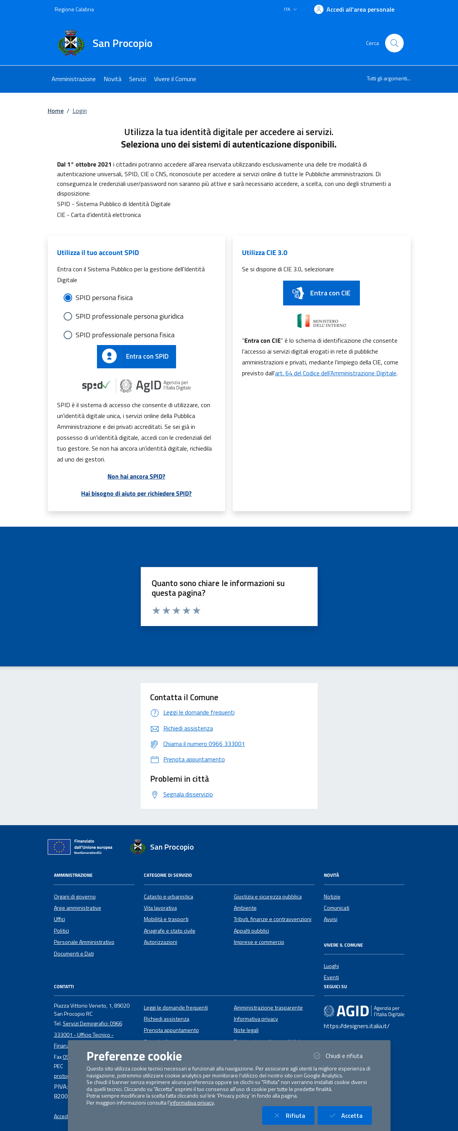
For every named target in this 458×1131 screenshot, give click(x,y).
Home (56, 110)
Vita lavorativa (160, 908)
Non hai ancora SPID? (136, 476)
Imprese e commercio (259, 942)
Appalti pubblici (251, 930)
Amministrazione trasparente (268, 1007)
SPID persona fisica (104, 297)
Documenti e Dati (74, 953)
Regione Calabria (74, 9)
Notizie (332, 896)
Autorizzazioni (160, 942)
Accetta (349, 1115)
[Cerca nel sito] (394, 43)
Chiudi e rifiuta (341, 1055)
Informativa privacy (256, 1019)
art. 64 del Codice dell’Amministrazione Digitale (335, 373)
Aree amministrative (77, 908)
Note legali (246, 1030)
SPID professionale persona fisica (125, 335)
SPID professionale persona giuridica (129, 316)
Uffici (59, 919)
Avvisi (330, 919)
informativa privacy (192, 1102)
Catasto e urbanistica (168, 896)
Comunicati (336, 908)
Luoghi (331, 966)
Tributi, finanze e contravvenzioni (272, 919)
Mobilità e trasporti (166, 919)
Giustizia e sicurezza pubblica (268, 896)
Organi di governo (75, 896)
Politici (61, 930)
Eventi (331, 977)
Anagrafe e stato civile (169, 930)
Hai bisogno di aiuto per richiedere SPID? (136, 493)
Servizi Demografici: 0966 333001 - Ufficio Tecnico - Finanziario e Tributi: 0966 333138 (94, 1034)
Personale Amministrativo (84, 942)
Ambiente (245, 908)
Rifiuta (293, 1115)
